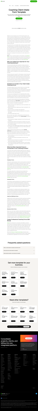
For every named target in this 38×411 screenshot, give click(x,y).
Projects (2, 365)
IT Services (9, 364)
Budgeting (2, 380)
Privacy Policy (35, 360)
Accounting (9, 365)
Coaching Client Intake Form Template (24, 5)
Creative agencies (9, 356)
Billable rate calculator (16, 362)
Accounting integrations (2, 382)
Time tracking (3, 368)
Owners (9, 373)
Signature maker (17, 363)
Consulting (9, 362)
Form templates (17, 5)
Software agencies (9, 360)
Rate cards (2, 379)
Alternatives (16, 370)
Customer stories (2, 386)
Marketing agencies (9, 358)
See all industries (9, 370)
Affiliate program (34, 369)
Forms (12, 5)
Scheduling (2, 358)
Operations (9, 376)
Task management (3, 367)
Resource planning (2, 371)
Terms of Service (34, 359)
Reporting (2, 373)
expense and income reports (24, 217)
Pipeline (2, 357)
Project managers (9, 375)
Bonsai (8, 222)
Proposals (2, 360)
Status (34, 364)
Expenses (2, 375)
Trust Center (34, 363)
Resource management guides (17, 357)
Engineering (9, 363)
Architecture (9, 366)
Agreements (2, 361)
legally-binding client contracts (25, 216)
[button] (18, 371)
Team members (9, 378)
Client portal (2, 364)
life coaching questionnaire (20, 205)
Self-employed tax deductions (17, 369)
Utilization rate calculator (17, 359)
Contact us (34, 357)
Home (10, 5)
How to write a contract (17, 365)
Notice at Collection (34, 362)
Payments (2, 376)
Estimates (2, 359)
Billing (2, 374)
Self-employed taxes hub (18, 367)
